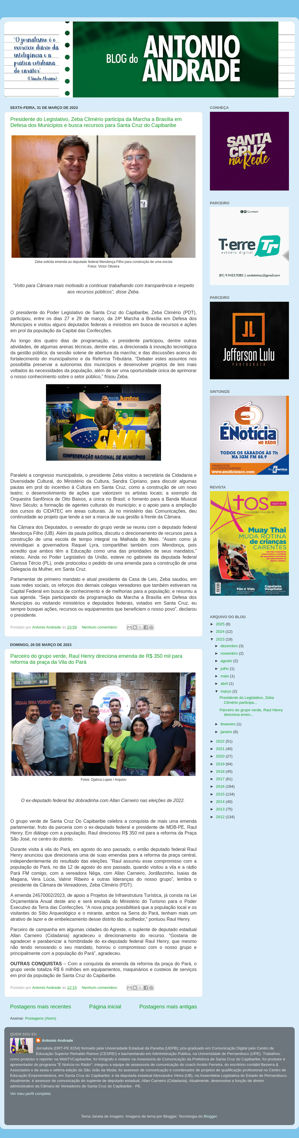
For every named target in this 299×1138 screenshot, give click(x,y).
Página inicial (105, 1007)
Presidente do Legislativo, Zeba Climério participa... (247, 699)
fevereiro (229, 724)
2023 (221, 639)
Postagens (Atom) (40, 1018)
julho (225, 668)
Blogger (210, 1116)
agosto (227, 661)
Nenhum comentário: (100, 627)
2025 (221, 624)
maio (225, 676)
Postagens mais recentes (40, 1007)
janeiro (227, 732)
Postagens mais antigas (168, 1007)
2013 (221, 809)
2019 (221, 764)
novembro (230, 653)
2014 (221, 801)
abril (225, 683)
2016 (221, 786)
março (226, 691)
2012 (221, 817)
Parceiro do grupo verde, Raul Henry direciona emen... (251, 712)
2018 (221, 771)
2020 (221, 756)
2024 (221, 631)
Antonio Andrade (57, 1040)
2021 (221, 749)
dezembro (230, 646)
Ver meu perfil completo (30, 1093)
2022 (221, 741)
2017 (221, 779)
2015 (221, 794)
